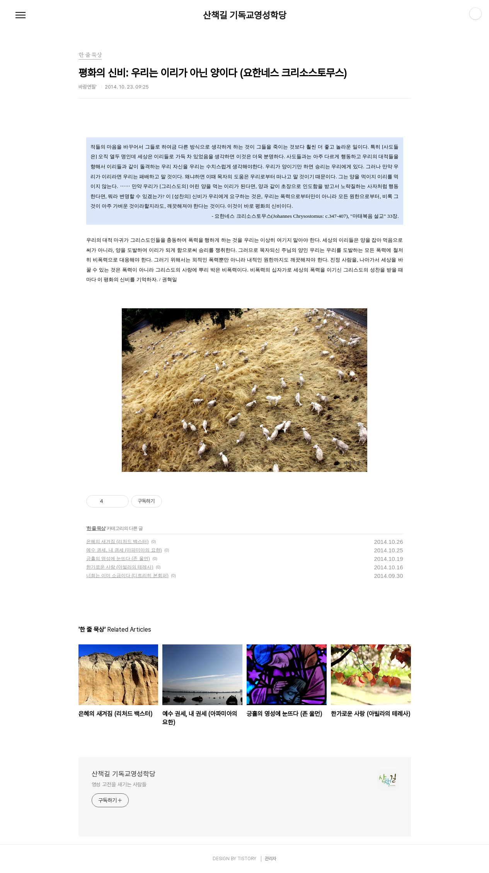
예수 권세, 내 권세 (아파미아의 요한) (124, 550)
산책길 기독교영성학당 (244, 15)
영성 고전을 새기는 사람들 (119, 784)
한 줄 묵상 (96, 528)
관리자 (270, 858)
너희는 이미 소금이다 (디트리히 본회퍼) (127, 575)
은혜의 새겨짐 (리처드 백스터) (117, 541)
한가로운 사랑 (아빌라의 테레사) (119, 567)
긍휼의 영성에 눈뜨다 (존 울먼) (118, 558)
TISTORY (246, 858)
